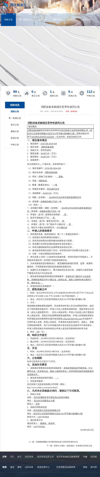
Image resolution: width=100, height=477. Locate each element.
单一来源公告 (25, 19)
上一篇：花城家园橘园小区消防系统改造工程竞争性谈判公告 (53, 442)
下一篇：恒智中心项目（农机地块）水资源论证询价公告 (69, 446)
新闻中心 (62, 14)
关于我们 (17, 14)
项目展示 (47, 14)
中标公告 (87, 19)
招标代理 (32, 14)
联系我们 (91, 14)
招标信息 (76, 14)
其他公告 (72, 19)
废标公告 (57, 19)
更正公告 (42, 19)
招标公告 (8, 19)
